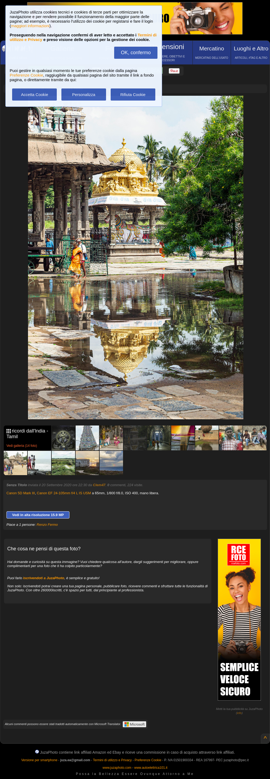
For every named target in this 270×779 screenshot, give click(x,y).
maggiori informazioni (30, 25)
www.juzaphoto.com (117, 768)
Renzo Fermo (47, 525)
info (239, 713)
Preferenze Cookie (26, 75)
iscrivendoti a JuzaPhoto (43, 578)
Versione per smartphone (39, 760)
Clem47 (99, 485)
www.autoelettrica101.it (150, 768)
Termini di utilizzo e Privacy (112, 760)
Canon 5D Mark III (20, 493)
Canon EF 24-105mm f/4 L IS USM (64, 493)
